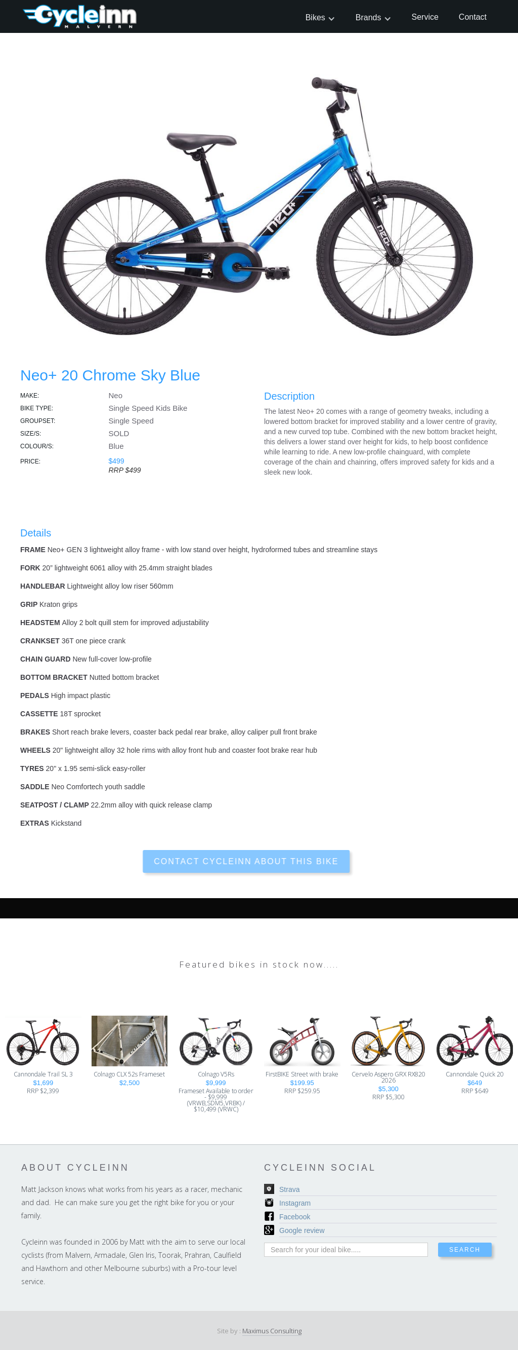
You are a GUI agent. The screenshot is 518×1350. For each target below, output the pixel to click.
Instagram (295, 1203)
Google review (302, 1230)
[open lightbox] (259, 201)
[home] (80, 16)
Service (425, 17)
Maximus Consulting (271, 1330)
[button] (320, 17)
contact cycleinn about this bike (230, 861)
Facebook (294, 1217)
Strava (289, 1189)
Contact (473, 17)
